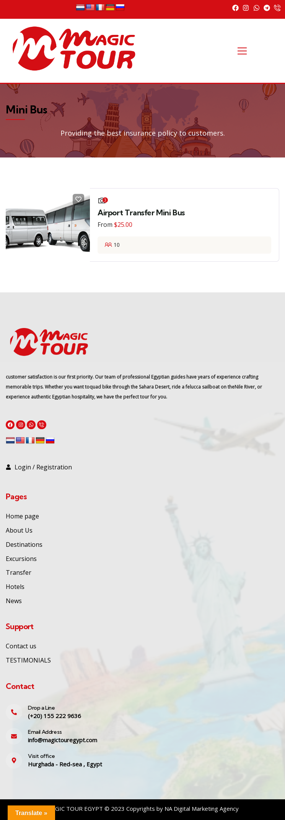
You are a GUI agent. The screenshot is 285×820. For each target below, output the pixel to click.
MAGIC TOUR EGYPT (75, 808)
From (105, 224)
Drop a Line (41, 707)
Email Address (45, 731)
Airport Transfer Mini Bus (141, 212)
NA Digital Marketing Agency (201, 808)
